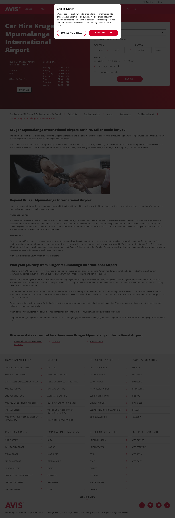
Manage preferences (71, 33)
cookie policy (105, 19)
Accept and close (103, 32)
